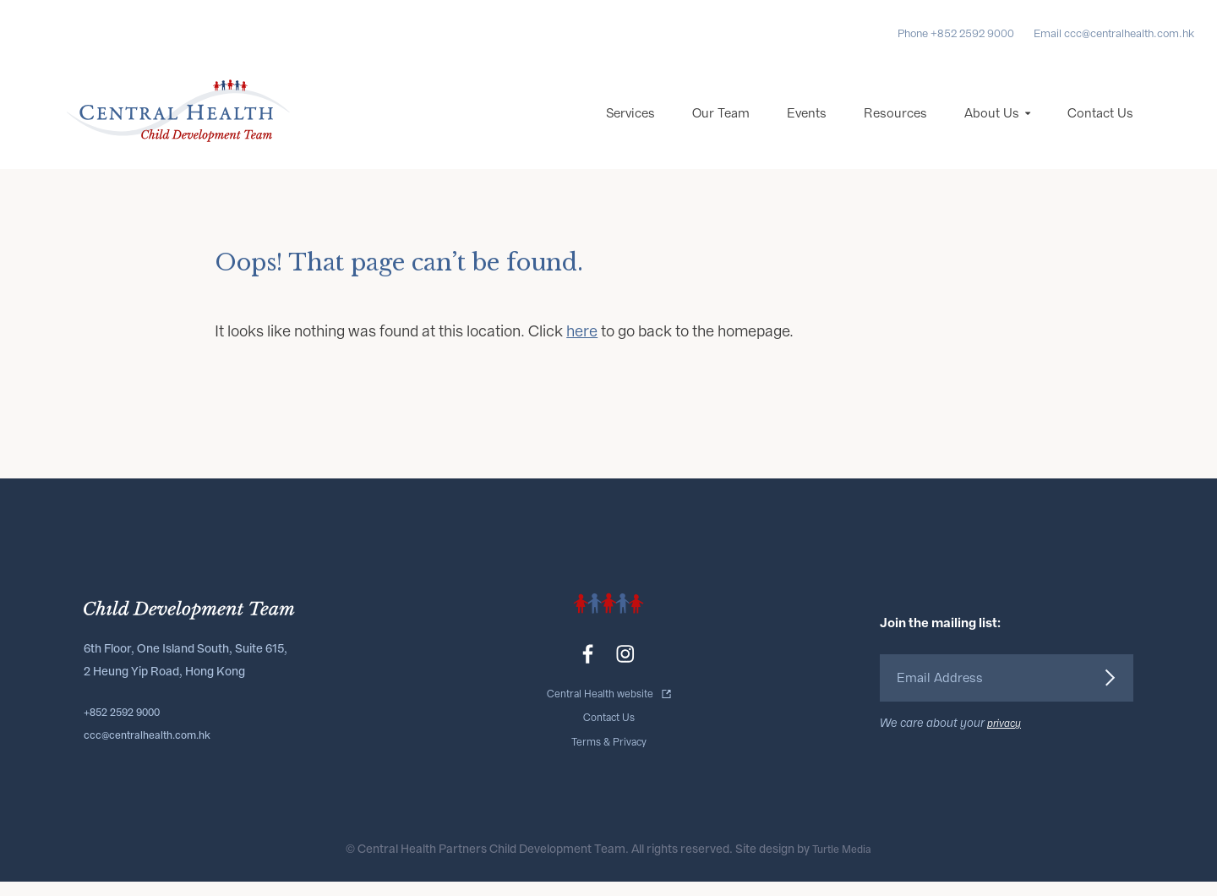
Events (807, 134)
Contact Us (1100, 134)
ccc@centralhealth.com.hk (157, 753)
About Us (991, 134)
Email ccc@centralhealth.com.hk (1114, 33)
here (582, 352)
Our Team (721, 134)
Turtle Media (842, 863)
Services (630, 134)
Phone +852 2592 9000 (956, 33)
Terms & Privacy (608, 757)
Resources (895, 134)
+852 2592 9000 (128, 730)
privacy (1006, 741)
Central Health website (600, 714)
